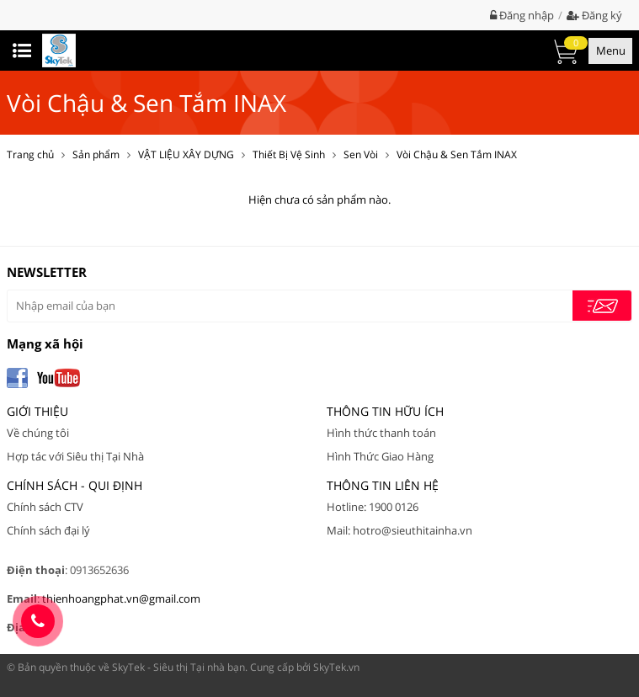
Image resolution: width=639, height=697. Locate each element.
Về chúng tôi (38, 432)
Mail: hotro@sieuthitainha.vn (399, 530)
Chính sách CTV (45, 506)
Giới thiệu (37, 411)
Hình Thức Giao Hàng (380, 456)
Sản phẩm (96, 154)
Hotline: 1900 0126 (372, 506)
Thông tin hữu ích (385, 411)
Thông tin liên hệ (383, 485)
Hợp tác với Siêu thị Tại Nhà (75, 456)
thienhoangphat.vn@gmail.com (121, 598)
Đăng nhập (522, 15)
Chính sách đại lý (48, 530)
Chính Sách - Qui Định (74, 485)
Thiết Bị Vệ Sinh (289, 154)
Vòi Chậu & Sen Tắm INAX (457, 154)
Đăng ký (594, 15)
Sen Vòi (360, 154)
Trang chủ (30, 154)
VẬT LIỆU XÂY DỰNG (186, 154)
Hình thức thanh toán (381, 432)
